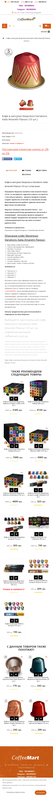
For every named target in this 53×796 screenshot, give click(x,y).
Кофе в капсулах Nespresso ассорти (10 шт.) (14, 538)
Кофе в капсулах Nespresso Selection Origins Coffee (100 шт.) (13, 403)
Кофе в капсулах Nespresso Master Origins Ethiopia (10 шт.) (14, 723)
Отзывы (26, 170)
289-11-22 (27, 2)
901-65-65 (13, 2)
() (47, 26)
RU (10, 26)
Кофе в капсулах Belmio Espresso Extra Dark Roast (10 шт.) (14, 679)
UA (13, 26)
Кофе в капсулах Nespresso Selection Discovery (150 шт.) (14, 494)
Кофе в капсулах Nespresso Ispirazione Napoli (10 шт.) (38, 722)
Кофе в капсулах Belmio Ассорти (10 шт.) (14, 625)
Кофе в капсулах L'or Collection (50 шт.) (39, 538)
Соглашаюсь (40, 792)
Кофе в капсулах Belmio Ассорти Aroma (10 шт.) (38, 581)
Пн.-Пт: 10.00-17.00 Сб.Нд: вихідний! (26, 13)
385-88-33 (40, 2)
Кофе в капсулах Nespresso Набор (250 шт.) (14, 450)
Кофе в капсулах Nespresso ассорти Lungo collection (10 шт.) (38, 495)
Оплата (26, 174)
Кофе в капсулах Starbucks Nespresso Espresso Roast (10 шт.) (38, 679)
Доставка (41, 170)
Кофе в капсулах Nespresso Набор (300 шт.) (38, 402)
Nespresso (18, 133)
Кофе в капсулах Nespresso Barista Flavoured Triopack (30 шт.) (13, 583)
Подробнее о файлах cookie (15, 792)
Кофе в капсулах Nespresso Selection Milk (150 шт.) (38, 450)
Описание (11, 170)
